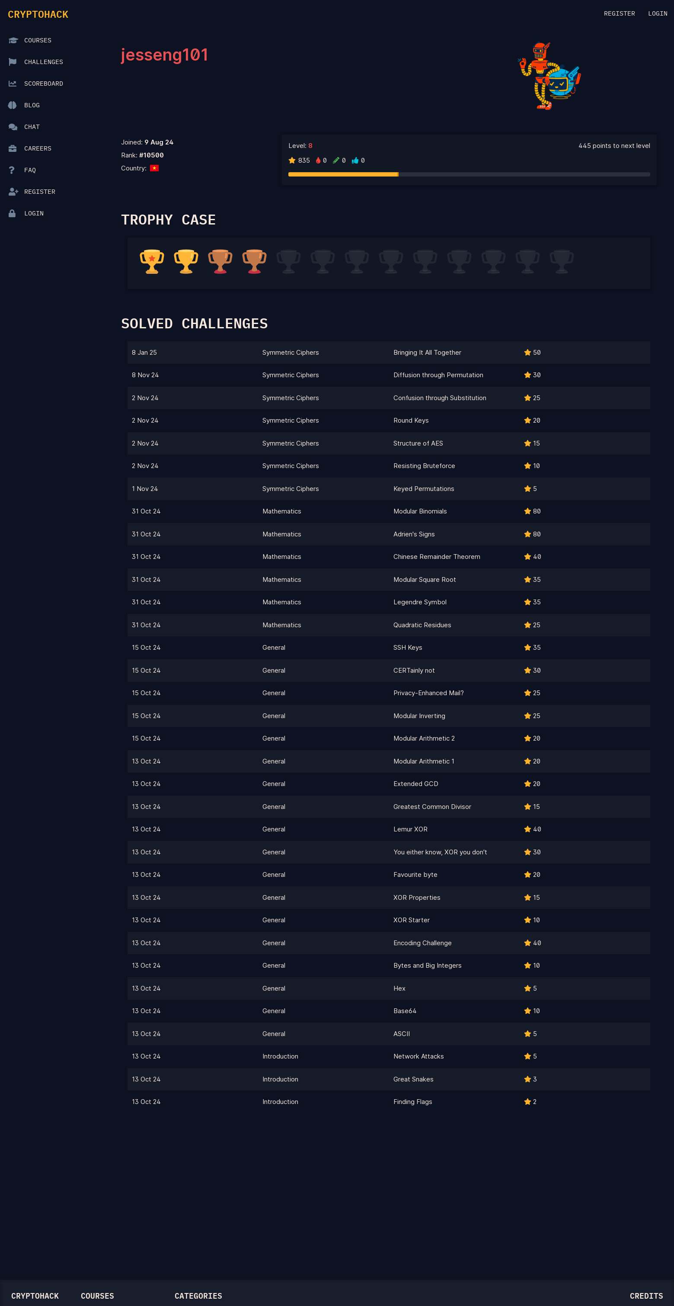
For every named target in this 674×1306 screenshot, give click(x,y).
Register (619, 13)
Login (658, 13)
